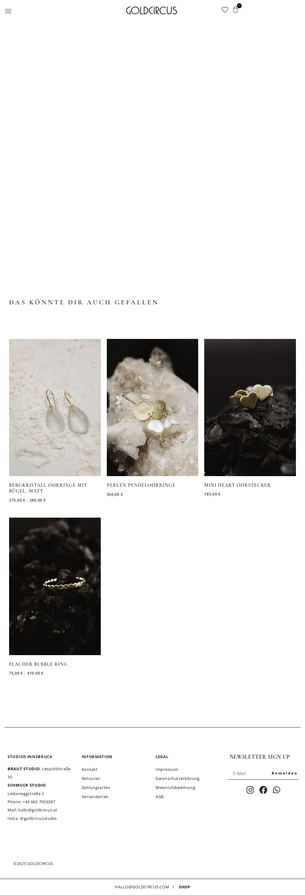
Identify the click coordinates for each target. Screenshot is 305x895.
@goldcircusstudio (38, 818)
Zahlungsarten (96, 787)
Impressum (167, 769)
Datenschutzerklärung (178, 778)
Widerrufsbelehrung (175, 787)
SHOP (184, 887)
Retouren (91, 778)
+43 (39, 801)
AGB (160, 796)
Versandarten (95, 796)
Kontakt (90, 769)
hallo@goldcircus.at (37, 810)
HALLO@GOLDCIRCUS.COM (142, 887)
